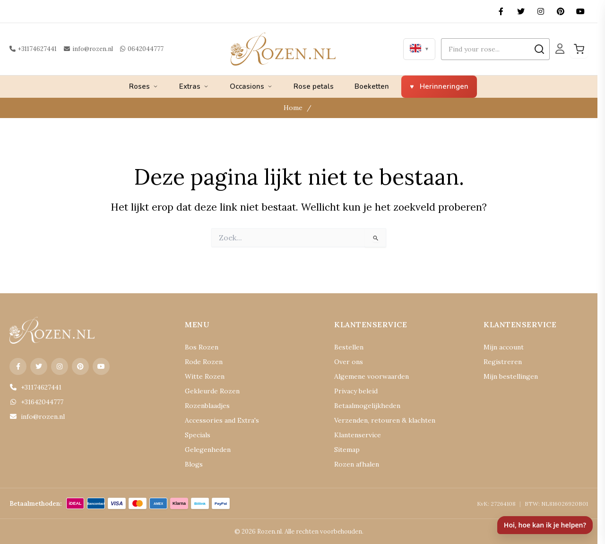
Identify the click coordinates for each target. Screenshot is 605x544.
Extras (194, 86)
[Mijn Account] (559, 48)
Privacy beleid (356, 391)
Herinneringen (444, 86)
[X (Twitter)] (520, 11)
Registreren (503, 361)
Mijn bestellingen (511, 376)
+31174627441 (33, 49)
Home (293, 107)
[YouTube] (580, 11)
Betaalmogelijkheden (367, 405)
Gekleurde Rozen (212, 391)
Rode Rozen (204, 361)
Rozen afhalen (356, 464)
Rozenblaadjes (207, 405)
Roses (143, 86)
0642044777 (142, 49)
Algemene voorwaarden (371, 376)
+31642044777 (36, 402)
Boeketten (371, 86)
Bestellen (348, 347)
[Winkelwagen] (579, 49)
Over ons (348, 361)
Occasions (251, 86)
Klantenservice (357, 435)
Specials (197, 435)
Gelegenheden (208, 449)
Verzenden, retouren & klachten (384, 420)
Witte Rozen (205, 376)
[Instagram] (540, 11)
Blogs (194, 464)
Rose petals (314, 86)
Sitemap (347, 449)
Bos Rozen (201, 347)
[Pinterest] (560, 11)
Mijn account (504, 347)
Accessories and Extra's (222, 420)
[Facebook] (501, 11)
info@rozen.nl (88, 49)
